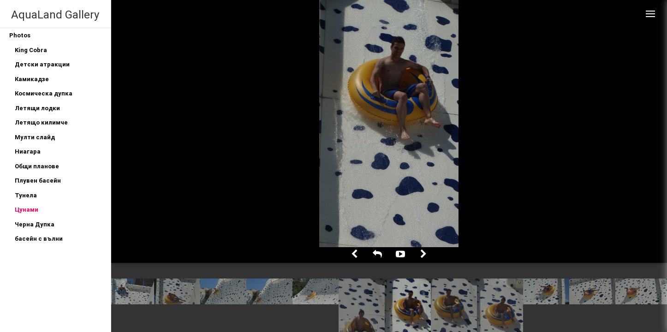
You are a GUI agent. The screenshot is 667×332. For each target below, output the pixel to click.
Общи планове (37, 166)
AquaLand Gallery (55, 14)
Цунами (26, 209)
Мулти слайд (35, 137)
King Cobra (31, 50)
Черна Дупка (34, 224)
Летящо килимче (41, 122)
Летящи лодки (37, 108)
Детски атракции (42, 64)
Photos (19, 35)
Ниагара (28, 151)
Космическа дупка (43, 93)
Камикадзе (32, 79)
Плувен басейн (38, 180)
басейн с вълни (39, 239)
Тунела (26, 195)
